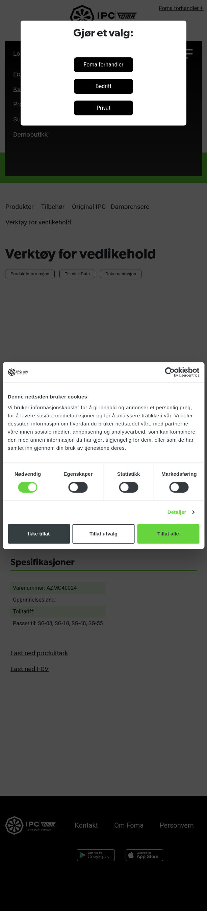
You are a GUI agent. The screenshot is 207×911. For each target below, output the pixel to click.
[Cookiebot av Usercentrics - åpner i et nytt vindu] (169, 372)
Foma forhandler (104, 64)
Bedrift (104, 86)
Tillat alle (168, 533)
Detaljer (176, 512)
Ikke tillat (39, 533)
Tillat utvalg (103, 533)
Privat (103, 108)
